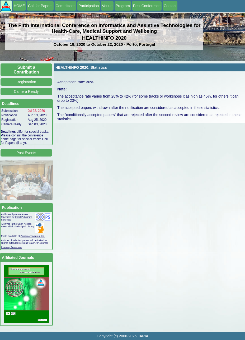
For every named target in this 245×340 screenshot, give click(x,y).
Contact (170, 6)
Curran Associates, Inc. (33, 236)
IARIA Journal (40, 243)
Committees (66, 6)
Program (123, 6)
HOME (19, 6)
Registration (26, 82)
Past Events (26, 153)
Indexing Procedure (11, 247)
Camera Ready (26, 91)
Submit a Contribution (26, 69)
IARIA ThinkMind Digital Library (17, 226)
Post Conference (147, 6)
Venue (107, 6)
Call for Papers (40, 6)
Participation (88, 6)
